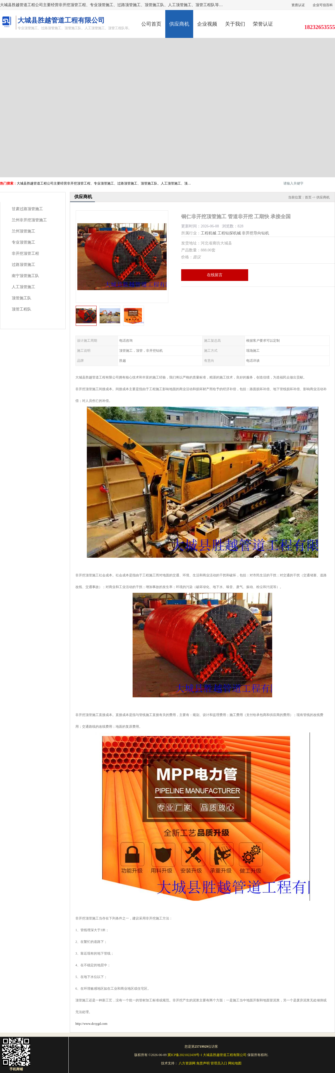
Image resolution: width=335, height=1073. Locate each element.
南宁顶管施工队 (25, 276)
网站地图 (234, 1063)
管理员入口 (218, 1063)
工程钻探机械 (229, 233)
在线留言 (214, 275)
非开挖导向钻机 (255, 233)
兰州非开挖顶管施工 (29, 220)
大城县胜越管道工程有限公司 (225, 1055)
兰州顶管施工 (23, 231)
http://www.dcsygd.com (91, 1024)
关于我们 (235, 24)
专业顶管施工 (23, 242)
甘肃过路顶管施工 (27, 209)
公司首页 (151, 24)
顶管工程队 (21, 309)
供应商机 (179, 24)
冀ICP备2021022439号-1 (185, 1055)
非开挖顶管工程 (25, 253)
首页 (308, 197)
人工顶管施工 (23, 287)
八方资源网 (187, 1063)
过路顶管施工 (23, 265)
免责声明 (203, 1063)
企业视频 (207, 24)
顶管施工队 (21, 298)
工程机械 (208, 233)
